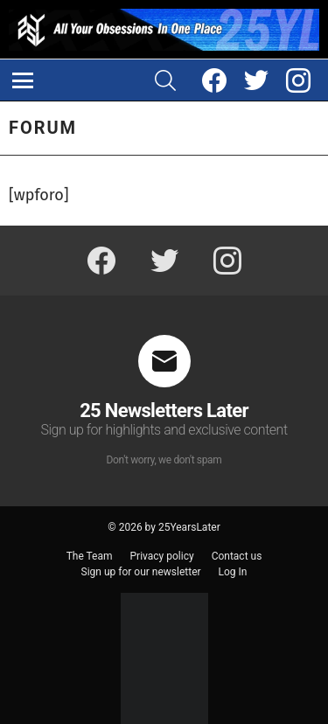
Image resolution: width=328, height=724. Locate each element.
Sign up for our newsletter (141, 572)
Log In (233, 572)
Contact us (237, 556)
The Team (89, 556)
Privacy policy (162, 556)
